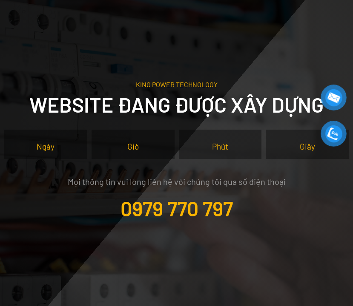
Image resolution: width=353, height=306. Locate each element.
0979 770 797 (177, 208)
